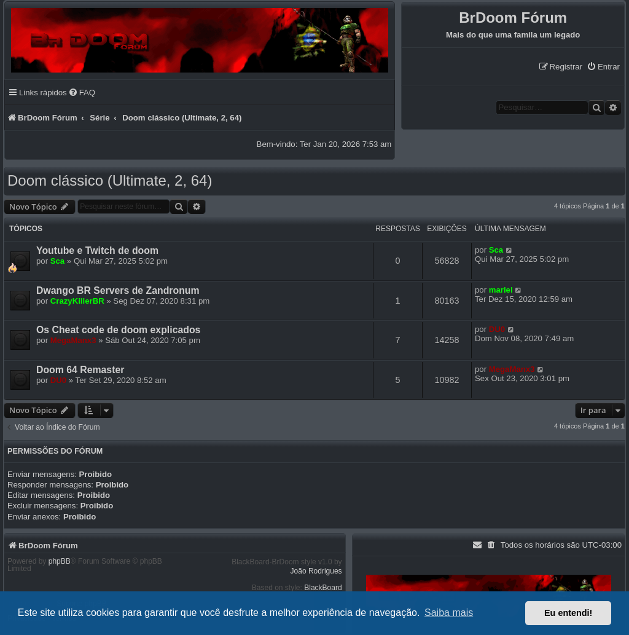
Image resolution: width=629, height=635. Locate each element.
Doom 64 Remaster (80, 370)
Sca (57, 261)
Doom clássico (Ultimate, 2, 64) (109, 180)
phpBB (60, 561)
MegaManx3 (73, 340)
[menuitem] (603, 67)
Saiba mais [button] (448, 612)
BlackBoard (323, 587)
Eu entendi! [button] (568, 613)
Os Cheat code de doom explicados (118, 330)
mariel (501, 289)
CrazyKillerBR (77, 301)
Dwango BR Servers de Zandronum (118, 290)
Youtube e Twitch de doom (97, 250)
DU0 (497, 329)
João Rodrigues (316, 571)
